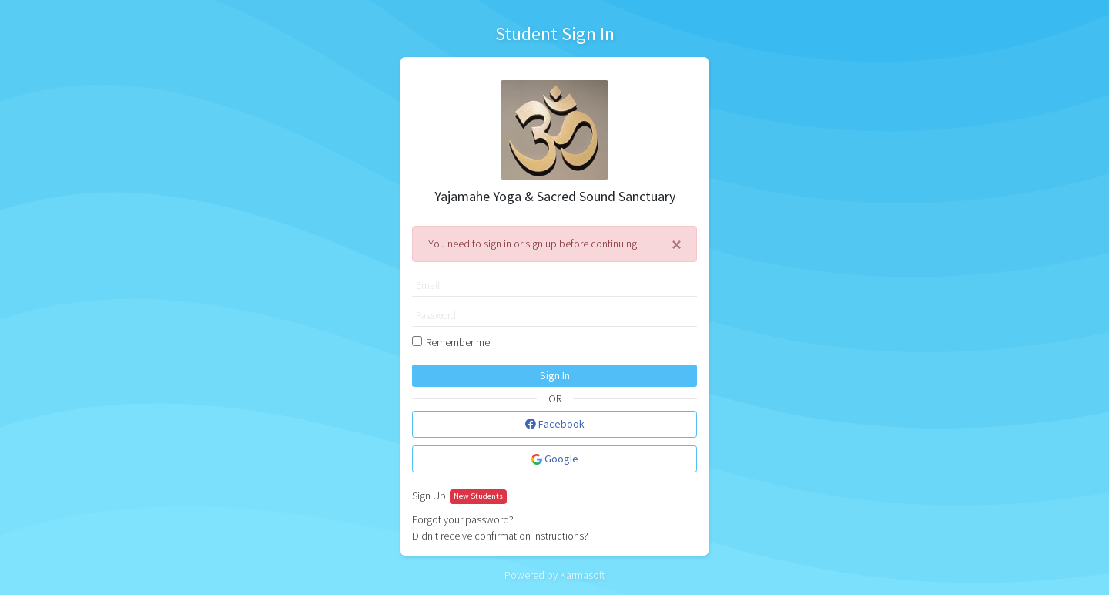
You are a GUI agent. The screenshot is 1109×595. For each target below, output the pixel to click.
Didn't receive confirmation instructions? (500, 536)
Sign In (555, 375)
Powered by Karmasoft (554, 575)
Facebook (555, 424)
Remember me (458, 342)
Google (554, 459)
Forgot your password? (463, 519)
